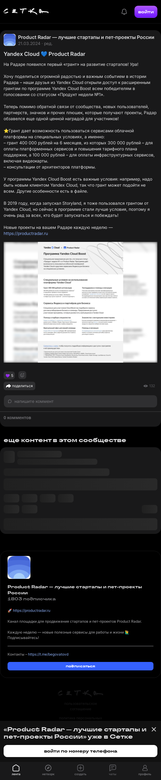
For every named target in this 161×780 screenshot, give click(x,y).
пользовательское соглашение (80, 706)
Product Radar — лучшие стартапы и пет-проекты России (86, 37)
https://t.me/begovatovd (48, 654)
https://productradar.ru (26, 233)
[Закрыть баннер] (153, 729)
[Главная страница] (26, 11)
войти (146, 12)
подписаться (80, 666)
